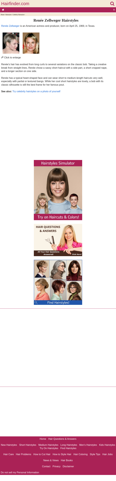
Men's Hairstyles (88, 445)
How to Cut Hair (41, 454)
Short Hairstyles (27, 445)
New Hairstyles (9, 445)
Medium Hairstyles (48, 445)
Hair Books (67, 460)
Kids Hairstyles (107, 445)
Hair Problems (23, 454)
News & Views (51, 460)
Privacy (56, 466)
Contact (46, 466)
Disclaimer (68, 466)
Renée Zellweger (10, 26)
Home (2, 14)
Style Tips (95, 454)
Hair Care (8, 454)
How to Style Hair (62, 454)
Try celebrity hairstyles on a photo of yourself (36, 91)
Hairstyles (8, 14)
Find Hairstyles (68, 448)
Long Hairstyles (68, 445)
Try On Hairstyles (49, 448)
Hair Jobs (107, 454)
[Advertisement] (56, 126)
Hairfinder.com (15, 3)
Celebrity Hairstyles (18, 14)
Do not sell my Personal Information (20, 472)
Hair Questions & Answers (62, 439)
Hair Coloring (80, 454)
